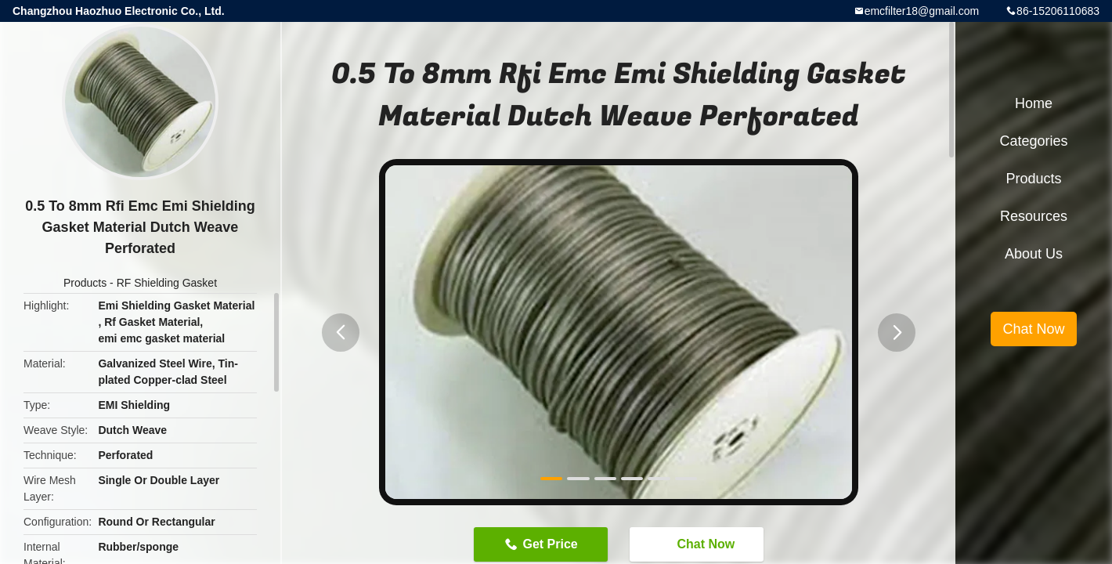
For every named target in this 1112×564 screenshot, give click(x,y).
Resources (1033, 216)
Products (85, 283)
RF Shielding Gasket (167, 283)
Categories (1033, 141)
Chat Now (698, 543)
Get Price (549, 544)
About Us (1034, 254)
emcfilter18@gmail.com (922, 11)
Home (1033, 103)
